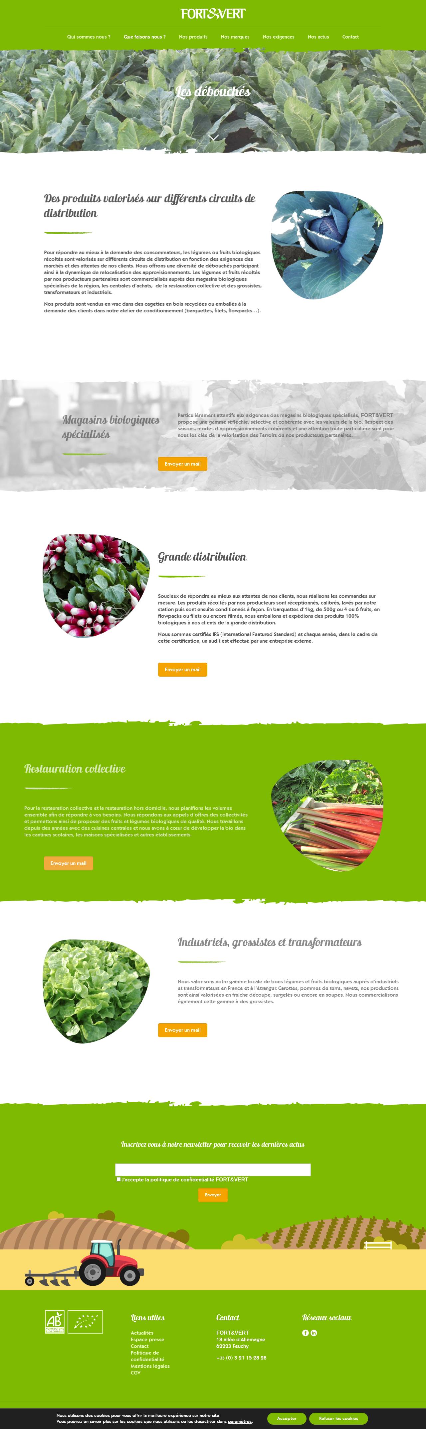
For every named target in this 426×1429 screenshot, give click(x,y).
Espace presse (147, 1339)
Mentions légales (150, 1366)
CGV (135, 1373)
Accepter (287, 1418)
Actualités (142, 1333)
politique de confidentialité (199, 1179)
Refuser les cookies (338, 1418)
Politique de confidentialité (147, 1356)
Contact (139, 1346)
